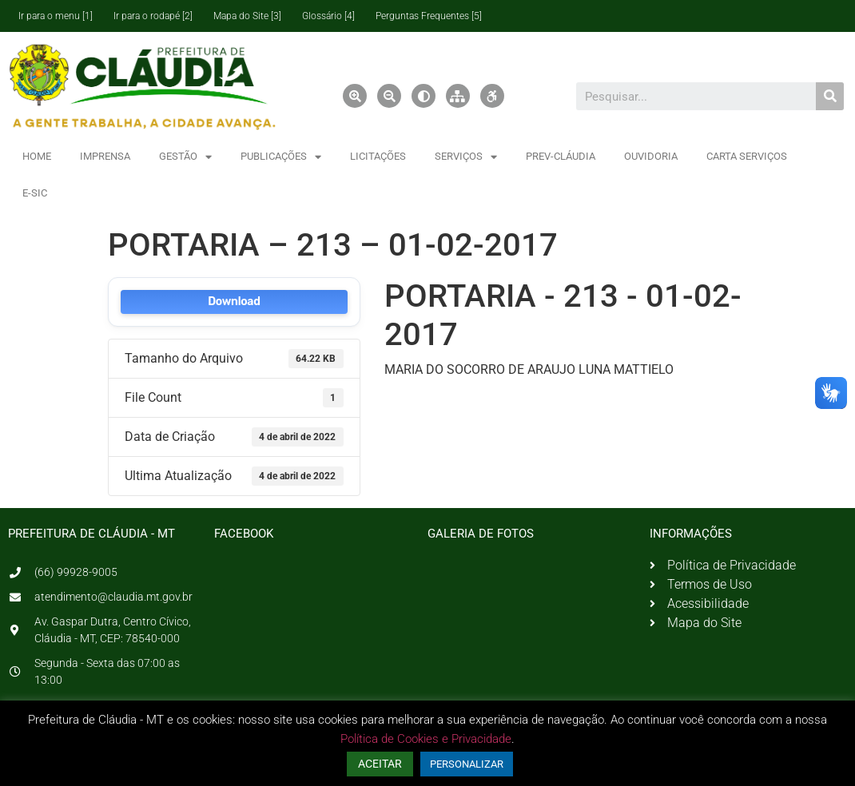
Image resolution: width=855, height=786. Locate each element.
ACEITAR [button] (380, 763)
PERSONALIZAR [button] (466, 764)
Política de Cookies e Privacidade (425, 739)
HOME (36, 156)
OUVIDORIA (651, 156)
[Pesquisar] (830, 96)
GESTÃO (185, 157)
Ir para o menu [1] (55, 16)
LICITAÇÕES (378, 156)
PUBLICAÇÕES (281, 157)
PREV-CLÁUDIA (560, 156)
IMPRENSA (105, 156)
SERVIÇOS (466, 157)
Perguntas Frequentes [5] (429, 16)
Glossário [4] (328, 16)
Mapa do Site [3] (247, 16)
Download (234, 301)
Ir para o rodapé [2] (153, 16)
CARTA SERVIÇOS (746, 156)
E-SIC (34, 193)
